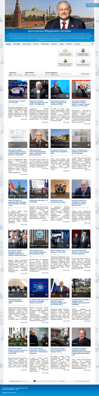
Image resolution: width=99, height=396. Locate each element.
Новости (36, 44)
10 (45, 381)
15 (47, 381)
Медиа (61, 44)
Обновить (85, 74)
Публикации (45, 44)
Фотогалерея (27, 44)
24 (22, 381)
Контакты (69, 44)
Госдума (77, 44)
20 (49, 381)
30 (54, 381)
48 (23, 381)
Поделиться (87, 381)
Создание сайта (6, 392)
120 (26, 381)
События (54, 44)
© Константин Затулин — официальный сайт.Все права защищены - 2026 (15, 388)
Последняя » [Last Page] (62, 381)
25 (52, 381)
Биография (16, 44)
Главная (8, 44)
